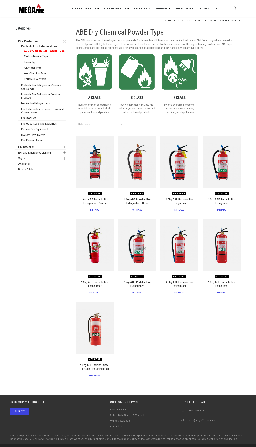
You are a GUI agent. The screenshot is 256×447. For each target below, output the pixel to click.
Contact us (116, 426)
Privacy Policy (118, 409)
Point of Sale (25, 169)
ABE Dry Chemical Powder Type (44, 50)
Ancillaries (24, 163)
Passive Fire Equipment (34, 129)
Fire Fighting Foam (32, 140)
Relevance (84, 124)
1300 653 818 (196, 410)
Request (20, 411)
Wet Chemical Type (35, 73)
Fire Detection (26, 147)
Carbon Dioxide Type (36, 56)
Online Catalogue (120, 420)
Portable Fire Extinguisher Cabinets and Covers (41, 87)
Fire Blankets (28, 118)
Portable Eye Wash (35, 79)
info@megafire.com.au (202, 420)
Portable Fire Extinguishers (39, 46)
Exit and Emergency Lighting (34, 152)
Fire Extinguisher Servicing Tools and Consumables (42, 110)
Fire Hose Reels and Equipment (39, 123)
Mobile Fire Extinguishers (35, 103)
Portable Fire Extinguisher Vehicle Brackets (40, 96)
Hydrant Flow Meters (33, 135)
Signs (21, 158)
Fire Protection (28, 41)
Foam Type (30, 62)
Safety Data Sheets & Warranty (128, 415)
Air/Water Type (32, 67)
